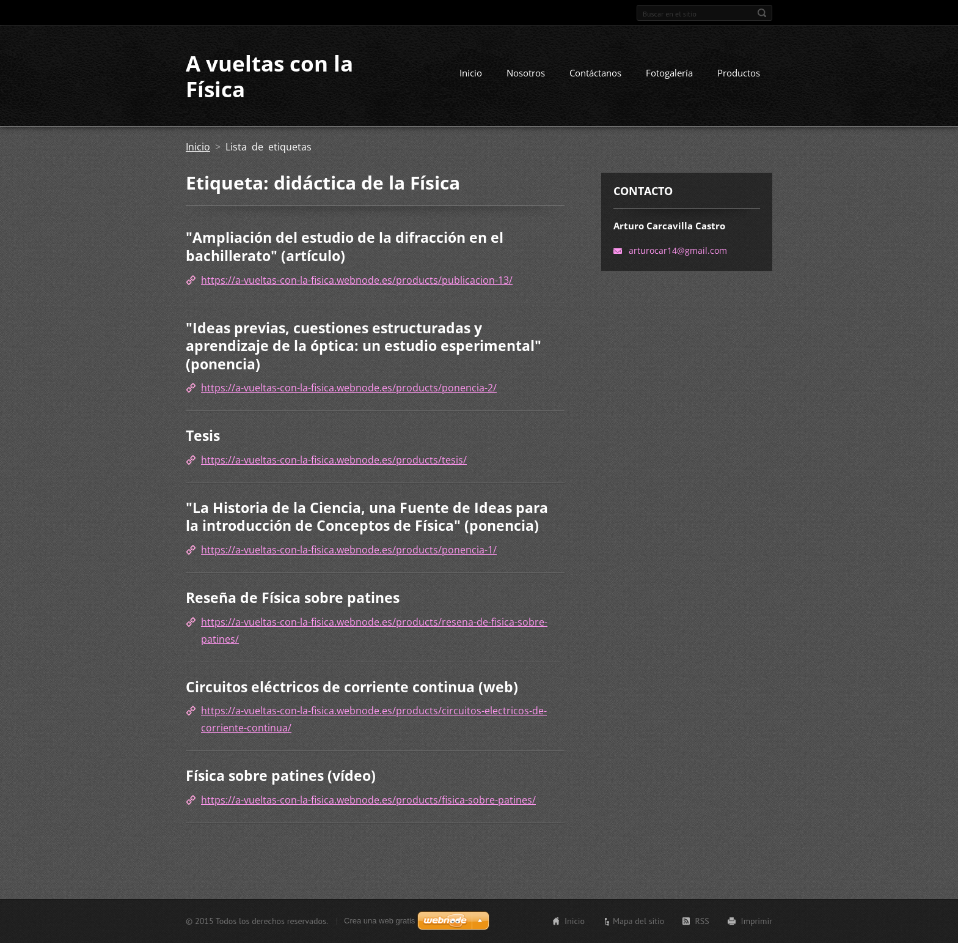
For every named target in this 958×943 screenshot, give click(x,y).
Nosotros (525, 73)
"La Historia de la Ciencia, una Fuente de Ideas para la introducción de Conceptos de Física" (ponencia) (367, 517)
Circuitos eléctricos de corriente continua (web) (352, 687)
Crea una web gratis (379, 920)
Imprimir (756, 920)
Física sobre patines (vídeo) (281, 775)
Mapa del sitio (638, 920)
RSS (702, 920)
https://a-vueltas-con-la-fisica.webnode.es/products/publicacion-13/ (357, 280)
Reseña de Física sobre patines (293, 597)
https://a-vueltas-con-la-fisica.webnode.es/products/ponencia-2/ (349, 387)
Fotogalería (669, 73)
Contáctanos (595, 73)
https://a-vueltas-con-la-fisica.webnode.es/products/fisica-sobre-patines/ (368, 800)
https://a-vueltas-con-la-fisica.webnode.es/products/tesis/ (334, 460)
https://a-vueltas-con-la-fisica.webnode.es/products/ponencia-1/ (349, 550)
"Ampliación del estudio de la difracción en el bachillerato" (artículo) (344, 246)
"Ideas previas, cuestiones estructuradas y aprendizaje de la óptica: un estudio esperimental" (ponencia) (363, 346)
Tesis (203, 435)
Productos (738, 73)
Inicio (470, 73)
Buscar (762, 13)
